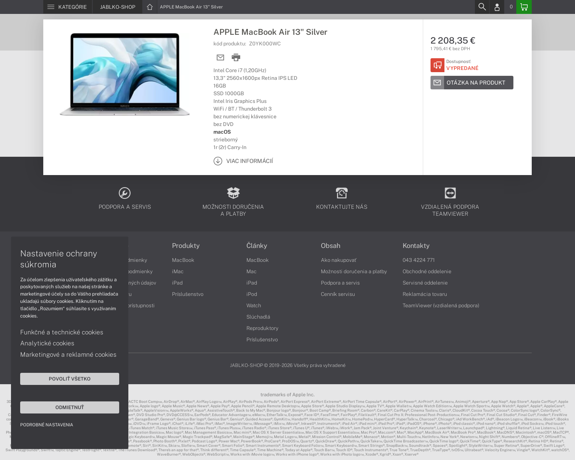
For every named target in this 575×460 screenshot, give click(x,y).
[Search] (482, 7)
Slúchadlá (258, 317)
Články (256, 245)
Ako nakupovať (338, 260)
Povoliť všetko (70, 379)
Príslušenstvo (188, 294)
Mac (251, 271)
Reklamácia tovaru (425, 294)
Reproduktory (262, 328)
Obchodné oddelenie (427, 271)
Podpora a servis (340, 283)
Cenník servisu (338, 294)
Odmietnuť (69, 407)
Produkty (186, 245)
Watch (253, 305)
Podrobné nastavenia (46, 424)
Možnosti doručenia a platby (354, 271)
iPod (251, 294)
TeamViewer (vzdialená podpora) (441, 305)
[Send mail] (220, 58)
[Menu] (67, 7)
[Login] (497, 7)
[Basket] (524, 7)
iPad (177, 283)
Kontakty (416, 245)
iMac (178, 271)
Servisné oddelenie (425, 283)
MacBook (183, 260)
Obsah (330, 245)
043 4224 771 (419, 260)
